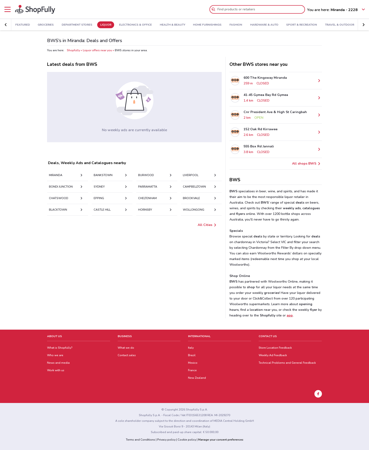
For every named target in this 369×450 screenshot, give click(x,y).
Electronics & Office (135, 25)
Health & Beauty (172, 25)
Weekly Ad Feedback (273, 355)
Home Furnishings (207, 25)
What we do (126, 348)
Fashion (235, 25)
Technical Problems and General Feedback (287, 363)
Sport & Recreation (301, 25)
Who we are (55, 355)
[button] (363, 24)
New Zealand (197, 378)
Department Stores (77, 25)
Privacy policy (166, 440)
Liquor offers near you (97, 50)
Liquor (105, 25)
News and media (58, 363)
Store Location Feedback (275, 348)
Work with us (55, 370)
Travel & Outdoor (339, 25)
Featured (22, 25)
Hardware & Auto (264, 25)
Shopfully (73, 50)
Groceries (46, 25)
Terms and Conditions (140, 440)
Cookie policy (187, 440)
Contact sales (127, 355)
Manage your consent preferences (220, 440)
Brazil (192, 355)
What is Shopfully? (59, 348)
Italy (191, 348)
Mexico (192, 363)
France (192, 370)
